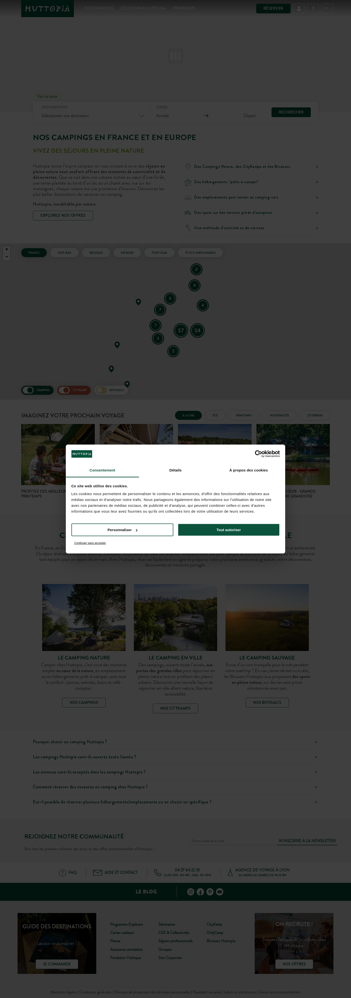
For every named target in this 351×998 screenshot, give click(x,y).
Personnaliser (122, 530)
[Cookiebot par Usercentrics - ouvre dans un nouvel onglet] (258, 454)
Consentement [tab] (102, 470)
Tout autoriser (228, 530)
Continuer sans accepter (90, 543)
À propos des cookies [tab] (248, 470)
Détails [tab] (175, 470)
